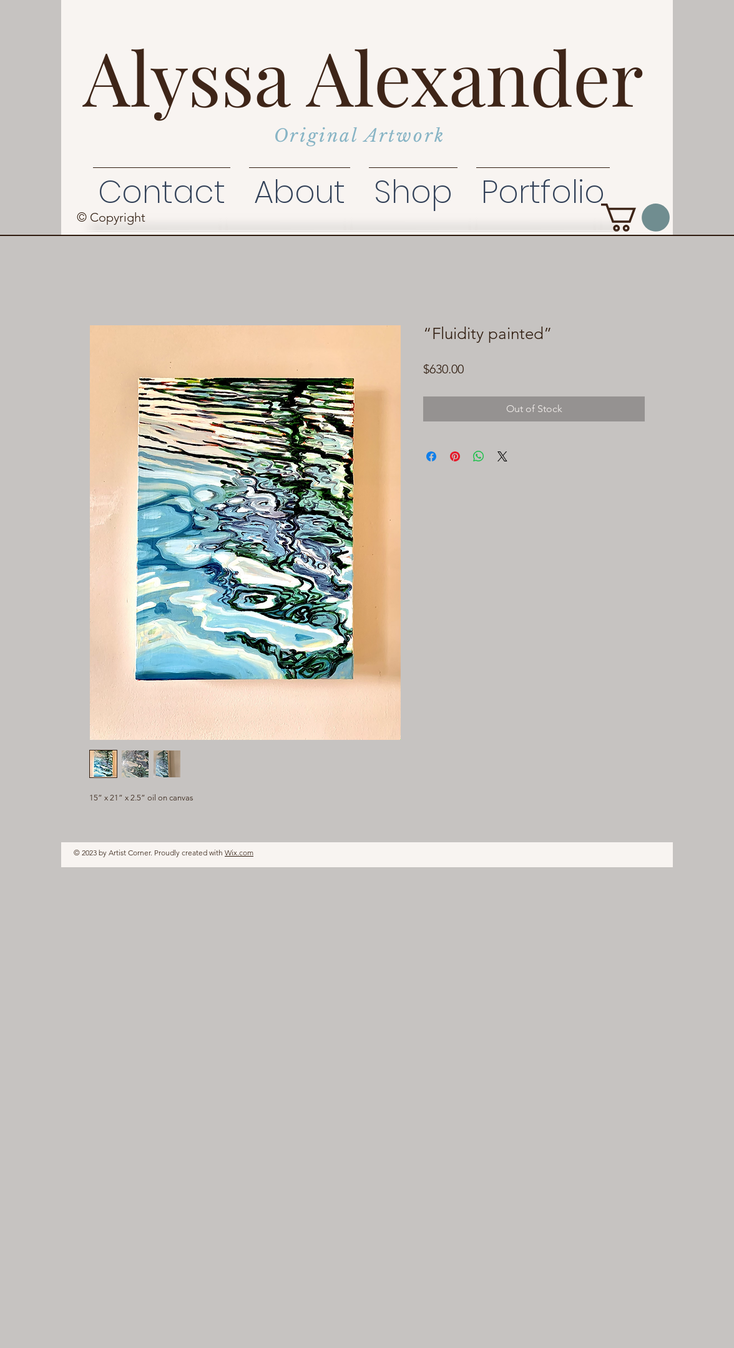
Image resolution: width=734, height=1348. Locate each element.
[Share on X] (502, 456)
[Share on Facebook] (431, 456)
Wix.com (239, 852)
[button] (635, 218)
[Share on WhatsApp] (478, 456)
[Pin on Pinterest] (455, 456)
